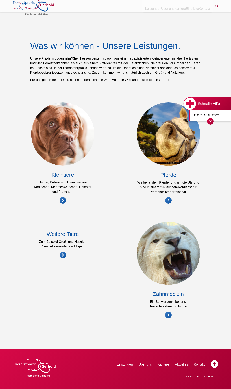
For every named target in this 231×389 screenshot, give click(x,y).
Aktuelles (181, 364)
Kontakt (201, 14)
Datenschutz (211, 376)
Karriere (165, 14)
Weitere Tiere (63, 304)
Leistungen (127, 14)
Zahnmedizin (168, 308)
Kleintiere (62, 175)
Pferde (168, 175)
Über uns (147, 14)
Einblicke (183, 14)
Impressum (192, 376)
